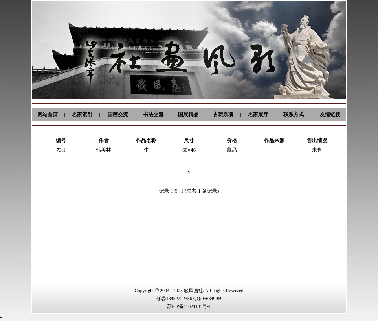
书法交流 (153, 114)
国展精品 (188, 114)
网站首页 (47, 114)
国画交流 (118, 114)
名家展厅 (258, 114)
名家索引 (82, 114)
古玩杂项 (223, 114)
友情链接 (330, 114)
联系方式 (293, 114)
